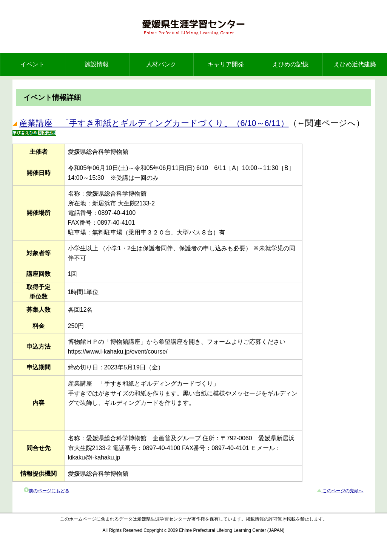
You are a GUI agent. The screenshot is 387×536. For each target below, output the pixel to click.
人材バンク (161, 64)
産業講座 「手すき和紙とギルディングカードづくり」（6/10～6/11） (154, 123)
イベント (32, 64)
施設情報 (97, 64)
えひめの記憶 (290, 64)
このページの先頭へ (342, 490)
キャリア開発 (226, 64)
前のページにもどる (49, 490)
